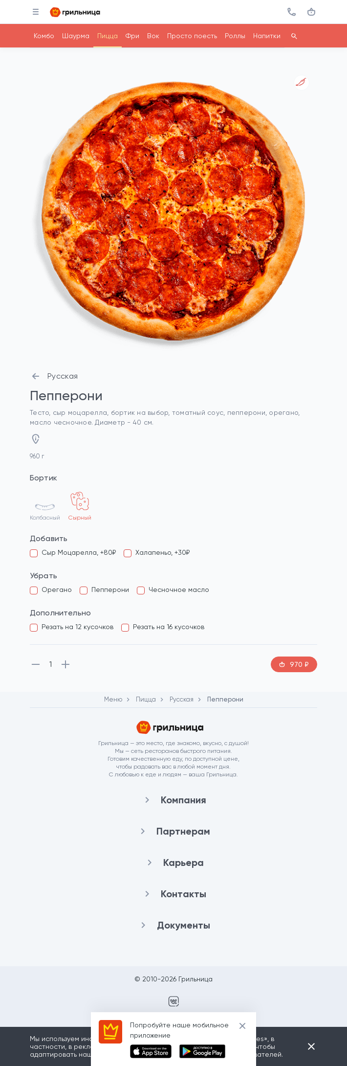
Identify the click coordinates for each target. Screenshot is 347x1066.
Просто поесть (192, 36)
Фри (132, 36)
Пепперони (110, 589)
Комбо (44, 36)
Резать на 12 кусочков (77, 627)
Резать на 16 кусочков (168, 627)
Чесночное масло (179, 589)
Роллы (235, 36)
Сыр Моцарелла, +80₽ (79, 552)
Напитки (267, 36)
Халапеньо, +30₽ (162, 552)
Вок (153, 36)
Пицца (107, 36)
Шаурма (75, 36)
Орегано (57, 589)
